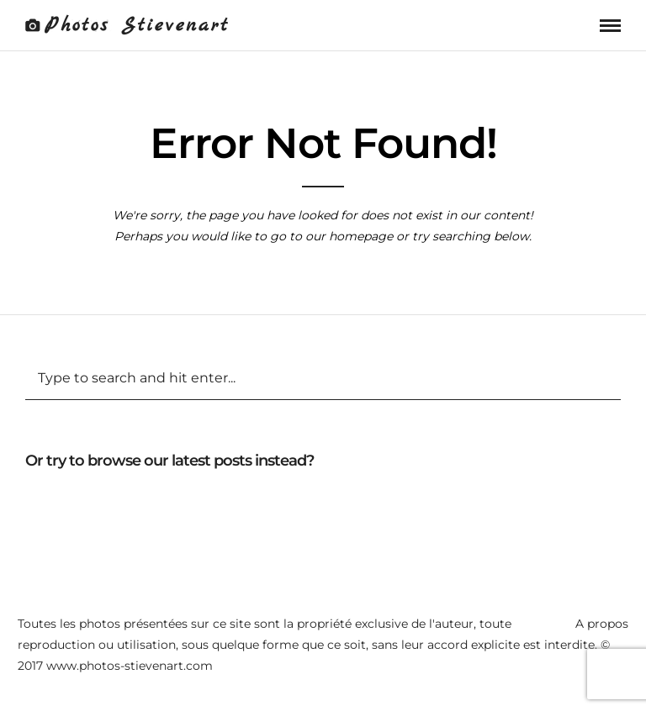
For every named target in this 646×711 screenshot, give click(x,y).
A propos (601, 623)
